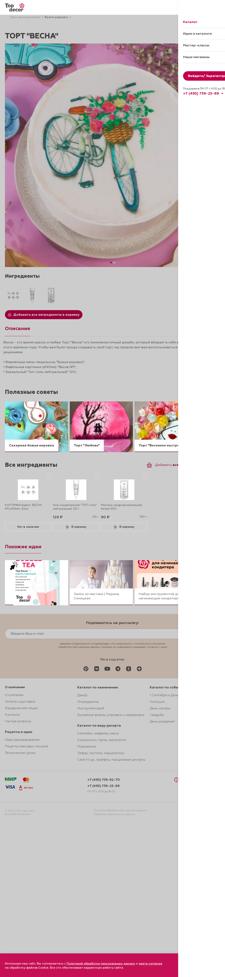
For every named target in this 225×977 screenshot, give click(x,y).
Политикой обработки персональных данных (101, 963)
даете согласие (150, 963)
